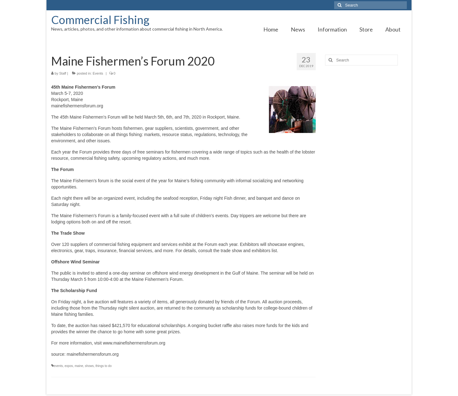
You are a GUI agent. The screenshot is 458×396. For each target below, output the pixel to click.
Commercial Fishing (100, 20)
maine (79, 366)
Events (98, 73)
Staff (62, 73)
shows (89, 366)
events (58, 366)
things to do (103, 366)
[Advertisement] (366, 168)
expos (69, 366)
